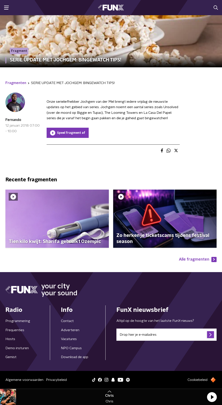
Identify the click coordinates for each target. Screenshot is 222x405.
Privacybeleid (56, 380)
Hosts (10, 339)
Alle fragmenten (198, 259)
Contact (67, 321)
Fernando (13, 120)
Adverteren (70, 330)
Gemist (10, 357)
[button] (212, 397)
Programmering (17, 321)
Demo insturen (17, 348)
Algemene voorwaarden (24, 380)
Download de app (74, 357)
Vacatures (69, 339)
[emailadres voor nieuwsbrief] (166, 335)
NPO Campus (71, 348)
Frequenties (14, 330)
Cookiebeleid (197, 380)
